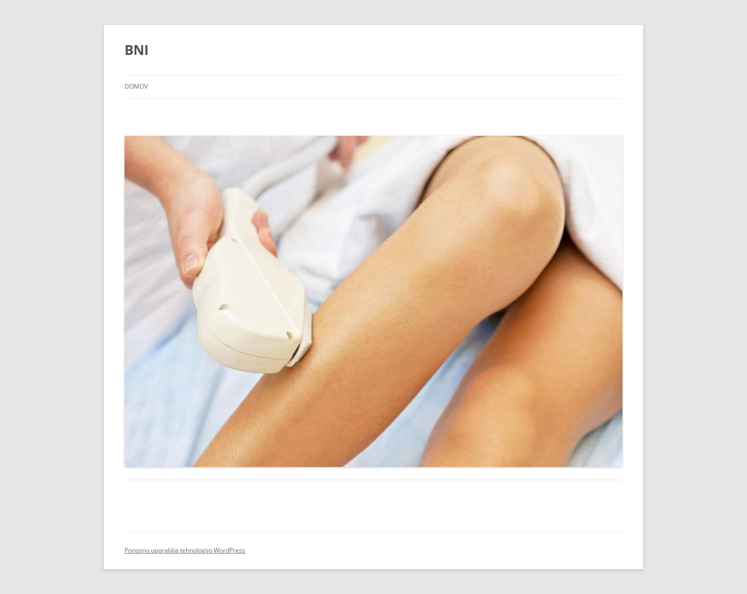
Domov (136, 86)
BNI (137, 49)
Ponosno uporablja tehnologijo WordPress (185, 550)
